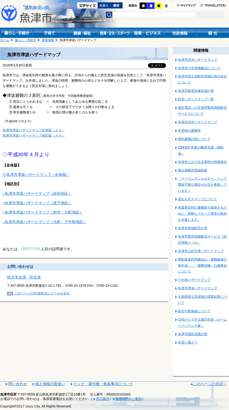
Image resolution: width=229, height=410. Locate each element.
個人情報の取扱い (50, 384)
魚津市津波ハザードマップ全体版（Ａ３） (34, 130)
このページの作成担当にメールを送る (42, 293)
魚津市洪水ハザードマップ (197, 60)
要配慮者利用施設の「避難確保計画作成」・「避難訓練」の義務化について (202, 265)
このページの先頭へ (210, 384)
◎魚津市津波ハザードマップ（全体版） (36, 175)
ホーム (4, 40)
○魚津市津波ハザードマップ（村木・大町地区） (43, 212)
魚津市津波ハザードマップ (197, 288)
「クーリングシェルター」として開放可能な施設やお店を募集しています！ (202, 184)
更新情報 (48, 40)
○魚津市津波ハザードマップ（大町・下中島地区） (45, 222)
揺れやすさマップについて (197, 199)
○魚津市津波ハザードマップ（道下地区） (37, 203)
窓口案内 (102, 399)
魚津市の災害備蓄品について (199, 68)
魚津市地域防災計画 (192, 228)
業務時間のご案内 (129, 399)
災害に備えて (187, 342)
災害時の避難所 (189, 130)
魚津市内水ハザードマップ (197, 122)
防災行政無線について (194, 311)
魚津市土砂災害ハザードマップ (201, 251)
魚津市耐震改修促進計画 (196, 91)
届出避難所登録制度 (192, 170)
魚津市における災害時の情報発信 (202, 162)
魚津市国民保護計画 (192, 334)
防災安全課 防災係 (24, 277)
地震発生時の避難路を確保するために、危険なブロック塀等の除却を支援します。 (202, 213)
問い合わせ (17, 384)
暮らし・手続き (25, 40)
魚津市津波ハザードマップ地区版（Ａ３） (34, 135)
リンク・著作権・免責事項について (103, 384)
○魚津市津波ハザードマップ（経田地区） (37, 194)
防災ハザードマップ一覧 (196, 99)
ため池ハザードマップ (194, 280)
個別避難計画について (194, 139)
